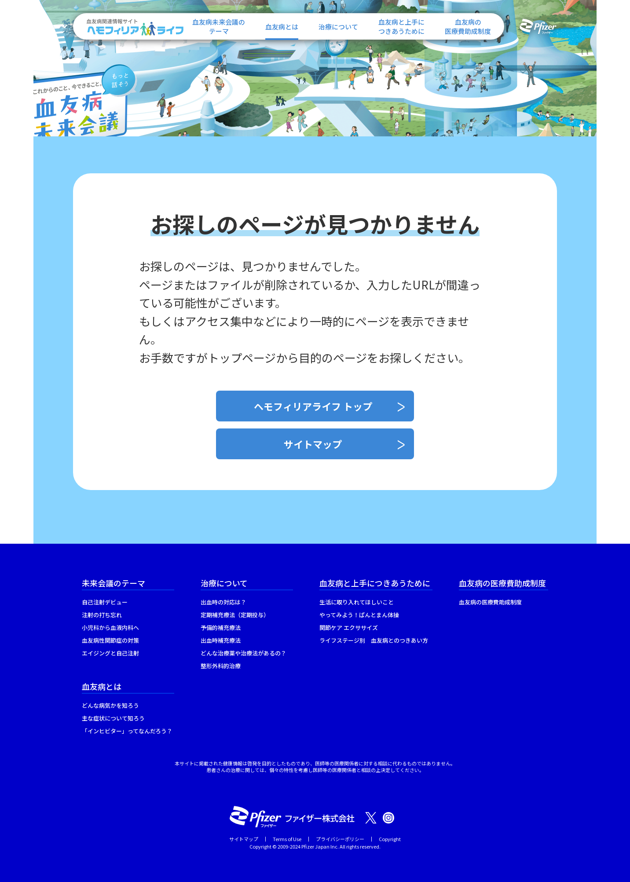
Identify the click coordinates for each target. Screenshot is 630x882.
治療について (338, 26)
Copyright (390, 838)
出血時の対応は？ (223, 602)
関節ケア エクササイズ (348, 627)
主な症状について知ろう (113, 718)
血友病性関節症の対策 (110, 640)
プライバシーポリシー (340, 838)
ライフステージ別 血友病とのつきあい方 (373, 640)
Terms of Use (287, 838)
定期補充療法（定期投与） (235, 615)
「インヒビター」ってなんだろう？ (127, 731)
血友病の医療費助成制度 (502, 583)
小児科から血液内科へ (110, 627)
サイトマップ (313, 444)
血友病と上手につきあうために (374, 583)
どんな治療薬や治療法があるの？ (243, 653)
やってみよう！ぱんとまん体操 (359, 615)
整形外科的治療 (221, 666)
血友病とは (281, 26)
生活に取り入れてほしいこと (356, 602)
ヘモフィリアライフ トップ (313, 406)
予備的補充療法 (221, 627)
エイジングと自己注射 (110, 653)
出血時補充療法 (221, 640)
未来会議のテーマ (113, 583)
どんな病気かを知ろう (110, 705)
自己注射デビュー (105, 602)
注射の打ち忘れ (102, 615)
